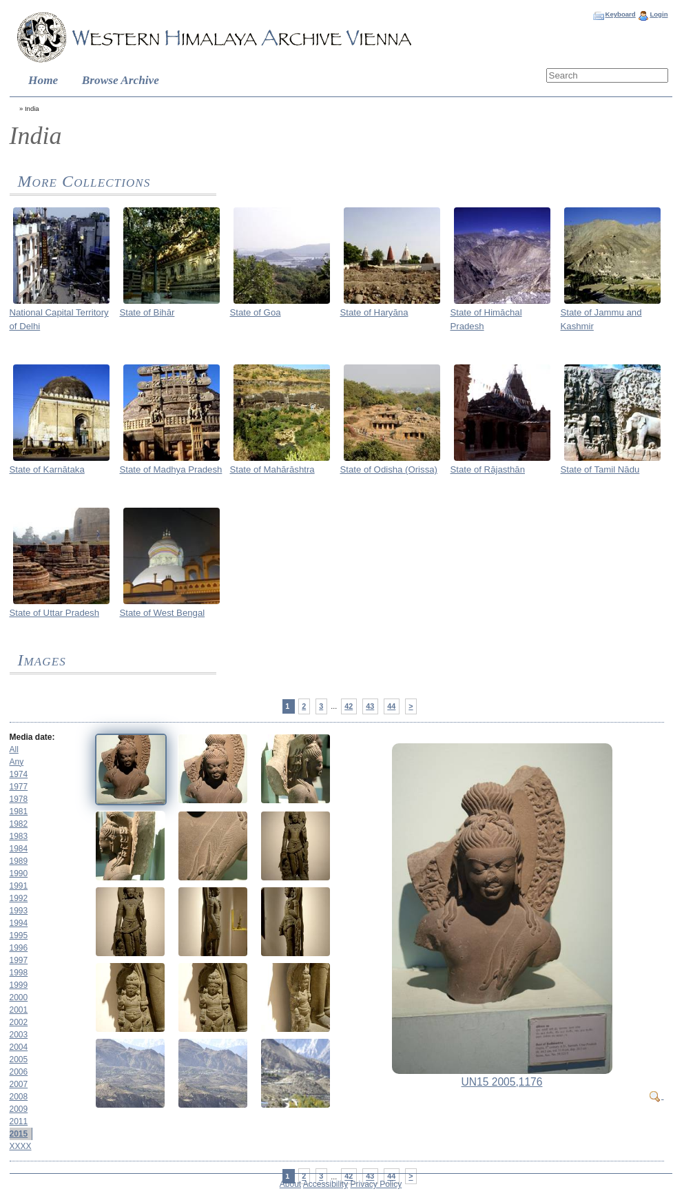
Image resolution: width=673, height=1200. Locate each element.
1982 (19, 824)
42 (348, 706)
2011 (19, 1121)
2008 (19, 1096)
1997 (19, 960)
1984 (19, 849)
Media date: (32, 737)
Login (658, 14)
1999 (19, 985)
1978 (19, 799)
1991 (19, 886)
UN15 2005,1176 (502, 1082)
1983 (19, 836)
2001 (19, 1010)
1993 (19, 910)
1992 (19, 898)
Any (17, 762)
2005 (19, 1059)
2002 (19, 1022)
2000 (19, 997)
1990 (19, 873)
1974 (19, 774)
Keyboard (620, 14)
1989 (19, 861)
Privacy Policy (376, 1184)
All (14, 749)
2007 (19, 1084)
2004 (19, 1047)
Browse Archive (120, 80)
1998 (19, 972)
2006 (19, 1072)
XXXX (21, 1146)
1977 (19, 787)
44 (391, 706)
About (290, 1184)
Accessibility (325, 1184)
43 (370, 706)
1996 (19, 948)
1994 (19, 923)
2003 (19, 1034)
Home (43, 80)
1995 (19, 935)
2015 (19, 1134)
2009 (19, 1109)
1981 (19, 811)
